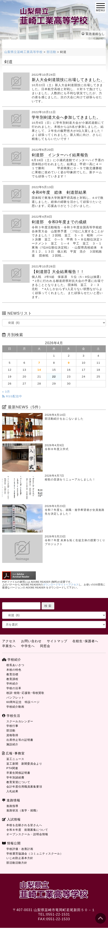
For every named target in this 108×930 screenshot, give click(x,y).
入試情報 (11, 819)
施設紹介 (12, 744)
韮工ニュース (15, 759)
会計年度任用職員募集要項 (24, 786)
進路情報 (11, 800)
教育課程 (12, 679)
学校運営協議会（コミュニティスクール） (34, 853)
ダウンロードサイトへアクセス (61, 584)
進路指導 (12, 806)
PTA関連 (12, 768)
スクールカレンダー (19, 721)
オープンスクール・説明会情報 (27, 834)
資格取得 (12, 735)
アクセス (9, 641)
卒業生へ (9, 646)
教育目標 (12, 674)
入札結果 (12, 791)
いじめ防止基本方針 (19, 858)
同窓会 (45, 646)
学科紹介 (12, 683)
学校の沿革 (13, 688)
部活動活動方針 (16, 862)
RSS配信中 (12, 396)
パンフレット (15, 697)
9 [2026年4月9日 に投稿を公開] (69, 362)
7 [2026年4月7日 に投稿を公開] (39, 362)
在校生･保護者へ (85, 641)
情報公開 (11, 843)
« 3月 (6, 391)
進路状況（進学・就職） (22, 810)
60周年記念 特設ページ (23, 702)
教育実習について (18, 782)
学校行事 (12, 725)
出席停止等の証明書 (19, 739)
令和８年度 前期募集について (27, 829)
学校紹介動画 (15, 706)
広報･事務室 (13, 753)
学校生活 (11, 715)
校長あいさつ (15, 665)
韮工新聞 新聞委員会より (24, 763)
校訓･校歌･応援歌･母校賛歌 (25, 692)
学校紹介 (11, 659)
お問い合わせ (31, 641)
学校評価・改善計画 (19, 848)
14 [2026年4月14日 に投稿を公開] (39, 369)
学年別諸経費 (15, 777)
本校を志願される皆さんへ (24, 825)
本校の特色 (13, 669)
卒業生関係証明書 (18, 772)
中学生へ (28, 646)
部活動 (10, 730)
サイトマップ (57, 641)
